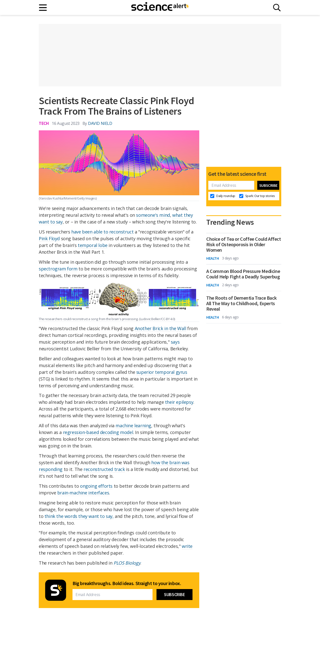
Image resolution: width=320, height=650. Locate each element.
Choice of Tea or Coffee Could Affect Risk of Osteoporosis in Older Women (243, 244)
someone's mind (153, 215)
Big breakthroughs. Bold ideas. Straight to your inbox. (126, 583)
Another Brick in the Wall (160, 328)
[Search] (276, 7)
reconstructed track (104, 469)
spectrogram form (58, 269)
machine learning (133, 426)
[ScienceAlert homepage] (160, 7)
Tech (44, 123)
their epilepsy (179, 402)
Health (212, 258)
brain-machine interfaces (83, 493)
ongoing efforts (96, 486)
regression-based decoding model (98, 432)
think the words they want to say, (79, 516)
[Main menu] (43, 7)
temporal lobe (93, 245)
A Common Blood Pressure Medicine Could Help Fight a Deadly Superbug (243, 273)
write (187, 546)
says (175, 342)
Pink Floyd (49, 238)
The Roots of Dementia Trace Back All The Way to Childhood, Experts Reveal (241, 303)
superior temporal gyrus (161, 372)
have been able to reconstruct (102, 232)
